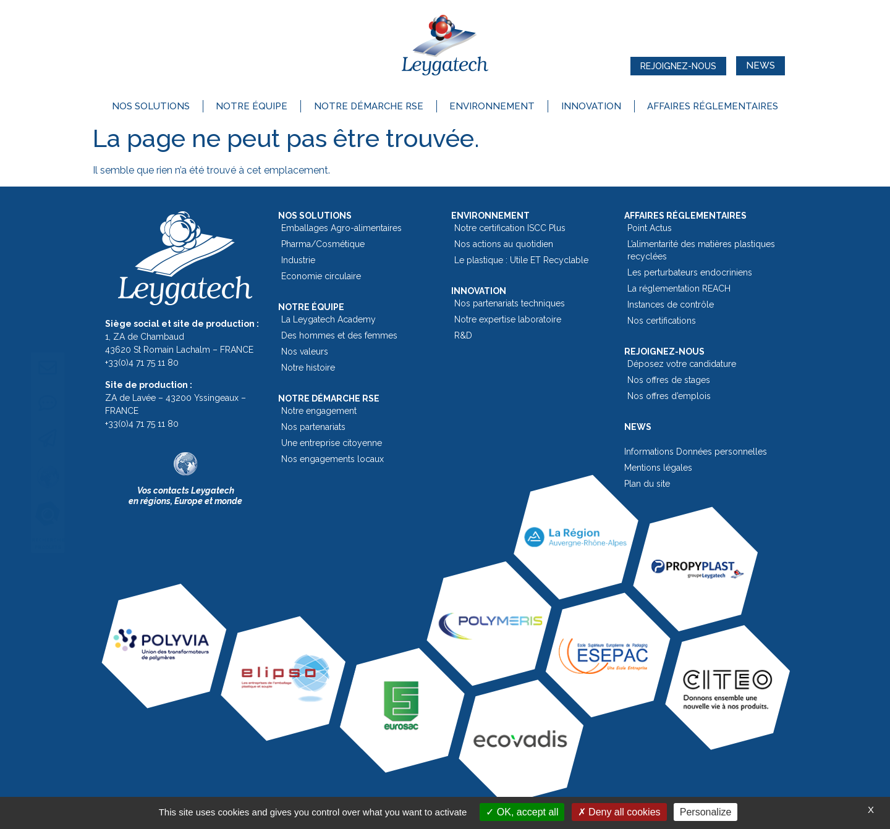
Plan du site (647, 484)
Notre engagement (319, 411)
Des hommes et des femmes (339, 335)
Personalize (706, 812)
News (637, 427)
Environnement (492, 106)
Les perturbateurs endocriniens (689, 272)
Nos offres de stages (668, 380)
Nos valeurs (304, 351)
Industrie (298, 260)
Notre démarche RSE (368, 106)
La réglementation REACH (679, 288)
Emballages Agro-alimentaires (341, 228)
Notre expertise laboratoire (507, 319)
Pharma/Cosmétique (323, 244)
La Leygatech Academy (328, 319)
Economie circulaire (321, 276)
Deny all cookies (619, 812)
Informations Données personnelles (695, 452)
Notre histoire (308, 367)
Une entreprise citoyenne (331, 443)
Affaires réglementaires (712, 106)
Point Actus (649, 228)
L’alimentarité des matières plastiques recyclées (701, 250)
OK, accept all (522, 812)
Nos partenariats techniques (509, 303)
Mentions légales (658, 468)
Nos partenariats (313, 427)
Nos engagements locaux (332, 459)
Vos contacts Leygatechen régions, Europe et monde (185, 496)
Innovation (591, 106)
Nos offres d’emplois (669, 396)
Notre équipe (251, 106)
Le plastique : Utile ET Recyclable (521, 260)
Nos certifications (661, 321)
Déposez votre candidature (681, 364)
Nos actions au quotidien (503, 244)
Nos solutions (151, 106)
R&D (463, 335)
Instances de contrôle (670, 304)
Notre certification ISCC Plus (510, 228)
